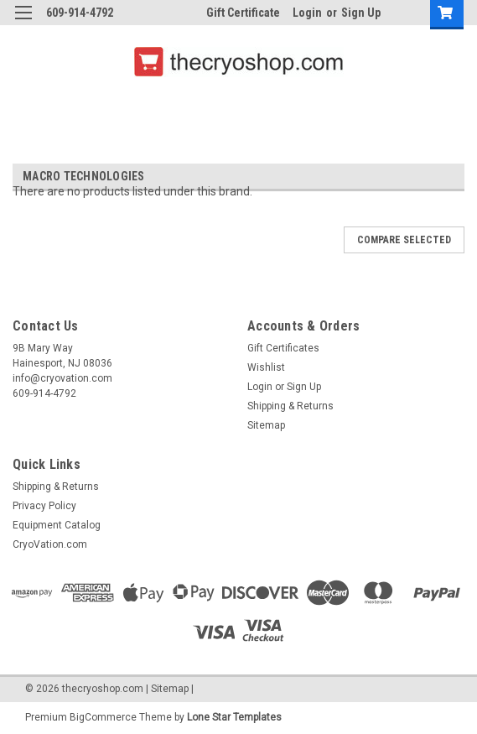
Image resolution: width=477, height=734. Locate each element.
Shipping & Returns (290, 406)
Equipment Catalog (57, 525)
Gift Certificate (243, 12)
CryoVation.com (50, 544)
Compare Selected (404, 240)
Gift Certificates (283, 348)
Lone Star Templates (234, 717)
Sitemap (266, 425)
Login (307, 12)
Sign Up (361, 12)
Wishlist (266, 367)
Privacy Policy (44, 506)
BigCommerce (103, 717)
